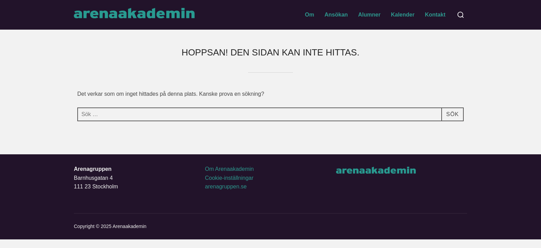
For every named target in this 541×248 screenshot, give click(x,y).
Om (309, 15)
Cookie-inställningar (229, 178)
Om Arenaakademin (229, 169)
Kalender (402, 15)
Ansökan (336, 15)
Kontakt (435, 15)
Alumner (369, 15)
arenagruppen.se (226, 186)
